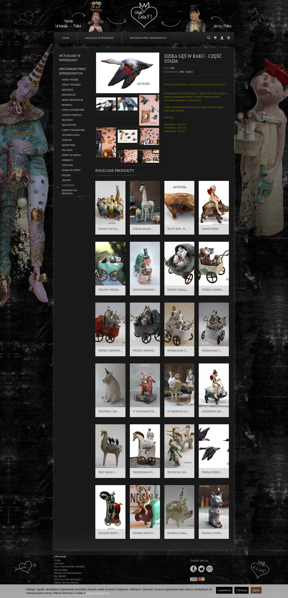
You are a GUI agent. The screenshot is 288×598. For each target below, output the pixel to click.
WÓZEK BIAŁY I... (212, 350)
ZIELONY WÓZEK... (109, 289)
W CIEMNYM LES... (178, 411)
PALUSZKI (67, 150)
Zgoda (256, 590)
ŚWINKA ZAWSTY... (144, 533)
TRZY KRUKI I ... (107, 472)
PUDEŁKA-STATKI (71, 170)
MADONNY (67, 120)
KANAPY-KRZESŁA (72, 115)
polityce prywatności (97, 593)
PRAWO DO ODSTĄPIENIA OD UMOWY (68, 575)
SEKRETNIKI (68, 145)
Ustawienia (224, 590)
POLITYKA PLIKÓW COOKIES (69, 566)
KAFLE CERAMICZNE (73, 110)
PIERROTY (67, 160)
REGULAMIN (60, 570)
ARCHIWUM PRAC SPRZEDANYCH (148, 37)
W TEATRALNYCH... (144, 411)
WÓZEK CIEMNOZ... (144, 350)
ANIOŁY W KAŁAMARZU (66, 582)
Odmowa (241, 590)
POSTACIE (67, 165)
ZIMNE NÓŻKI (210, 229)
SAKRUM (66, 140)
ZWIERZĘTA (68, 185)
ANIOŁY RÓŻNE (70, 79)
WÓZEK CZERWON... (110, 350)
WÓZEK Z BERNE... (213, 289)
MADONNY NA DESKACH (69, 192)
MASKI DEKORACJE (72, 100)
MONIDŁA (67, 105)
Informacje (60, 556)
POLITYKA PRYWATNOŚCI (68, 579)
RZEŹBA (66, 175)
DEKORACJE (68, 95)
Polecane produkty (114, 170)
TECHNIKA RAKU (71, 135)
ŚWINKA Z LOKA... (178, 533)
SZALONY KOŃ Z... (109, 533)
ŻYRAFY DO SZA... (109, 229)
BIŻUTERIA (67, 90)
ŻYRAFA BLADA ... (143, 229)
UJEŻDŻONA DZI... (212, 411)
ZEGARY (66, 180)
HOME (65, 37)
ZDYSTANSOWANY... (145, 289)
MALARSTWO (69, 125)
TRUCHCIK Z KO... (178, 472)
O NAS (57, 560)
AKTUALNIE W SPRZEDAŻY (99, 37)
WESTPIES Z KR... (108, 411)
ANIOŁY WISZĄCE (71, 84)
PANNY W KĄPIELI (71, 155)
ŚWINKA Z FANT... (212, 533)
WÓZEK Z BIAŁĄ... (178, 289)
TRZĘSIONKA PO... (144, 472)
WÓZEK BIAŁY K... (177, 350)
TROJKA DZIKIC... (212, 472)
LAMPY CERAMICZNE (73, 130)
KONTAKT (59, 563)
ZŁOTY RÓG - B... (177, 229)
